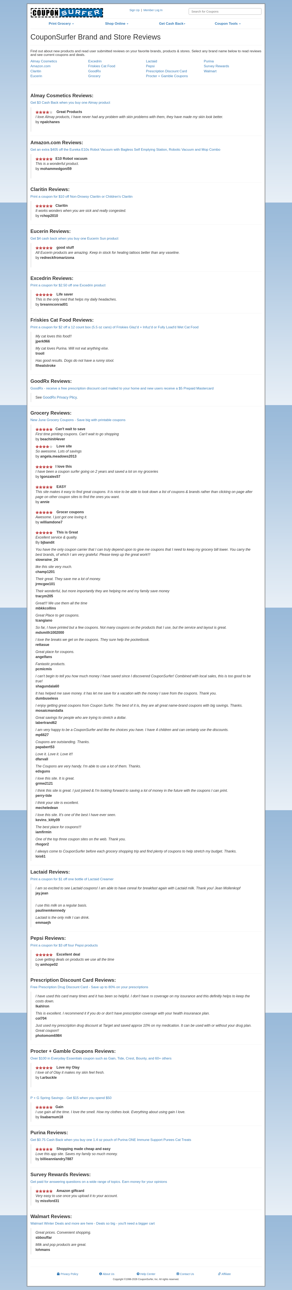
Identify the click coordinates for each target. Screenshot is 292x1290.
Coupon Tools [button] (228, 24)
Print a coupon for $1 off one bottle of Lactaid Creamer (72, 879)
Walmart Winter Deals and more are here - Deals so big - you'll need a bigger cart (92, 1223)
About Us (106, 1274)
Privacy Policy (67, 1274)
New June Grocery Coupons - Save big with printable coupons (78, 420)
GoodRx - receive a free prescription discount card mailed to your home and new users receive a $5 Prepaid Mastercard (122, 388)
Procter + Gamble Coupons (167, 76)
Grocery (94, 76)
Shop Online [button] (116, 24)
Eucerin (36, 76)
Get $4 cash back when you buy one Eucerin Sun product (74, 238)
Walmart (210, 71)
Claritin (35, 71)
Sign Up (134, 10)
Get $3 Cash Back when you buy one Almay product (70, 103)
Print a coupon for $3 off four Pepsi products (64, 945)
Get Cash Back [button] (172, 24)
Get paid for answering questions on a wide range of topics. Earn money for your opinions (98, 1182)
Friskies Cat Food (101, 66)
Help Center (146, 1274)
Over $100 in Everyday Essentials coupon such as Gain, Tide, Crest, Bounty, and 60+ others (101, 1058)
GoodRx (94, 71)
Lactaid (151, 61)
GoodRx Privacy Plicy (60, 397)
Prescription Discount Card (166, 71)
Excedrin (95, 61)
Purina (209, 61)
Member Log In (152, 10)
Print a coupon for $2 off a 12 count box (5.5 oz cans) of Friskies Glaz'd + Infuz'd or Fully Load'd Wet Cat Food (114, 327)
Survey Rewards (216, 66)
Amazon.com (40, 66)
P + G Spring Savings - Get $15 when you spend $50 (71, 1098)
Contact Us (185, 1274)
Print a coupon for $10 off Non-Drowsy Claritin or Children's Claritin (81, 196)
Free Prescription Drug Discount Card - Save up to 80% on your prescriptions (89, 987)
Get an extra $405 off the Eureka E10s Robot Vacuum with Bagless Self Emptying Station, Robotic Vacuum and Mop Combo (125, 150)
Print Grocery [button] (61, 24)
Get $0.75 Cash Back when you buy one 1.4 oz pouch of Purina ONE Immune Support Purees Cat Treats (110, 1140)
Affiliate (224, 1274)
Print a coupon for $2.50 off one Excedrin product (67, 285)
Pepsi (150, 66)
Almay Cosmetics (43, 61)
